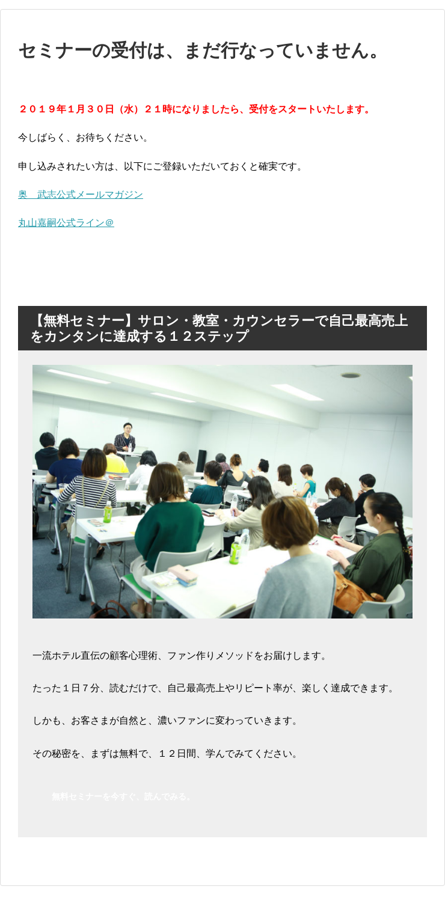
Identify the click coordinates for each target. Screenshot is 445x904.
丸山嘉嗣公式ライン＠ (66, 223)
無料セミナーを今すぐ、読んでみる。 (123, 796)
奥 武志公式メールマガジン (80, 194)
